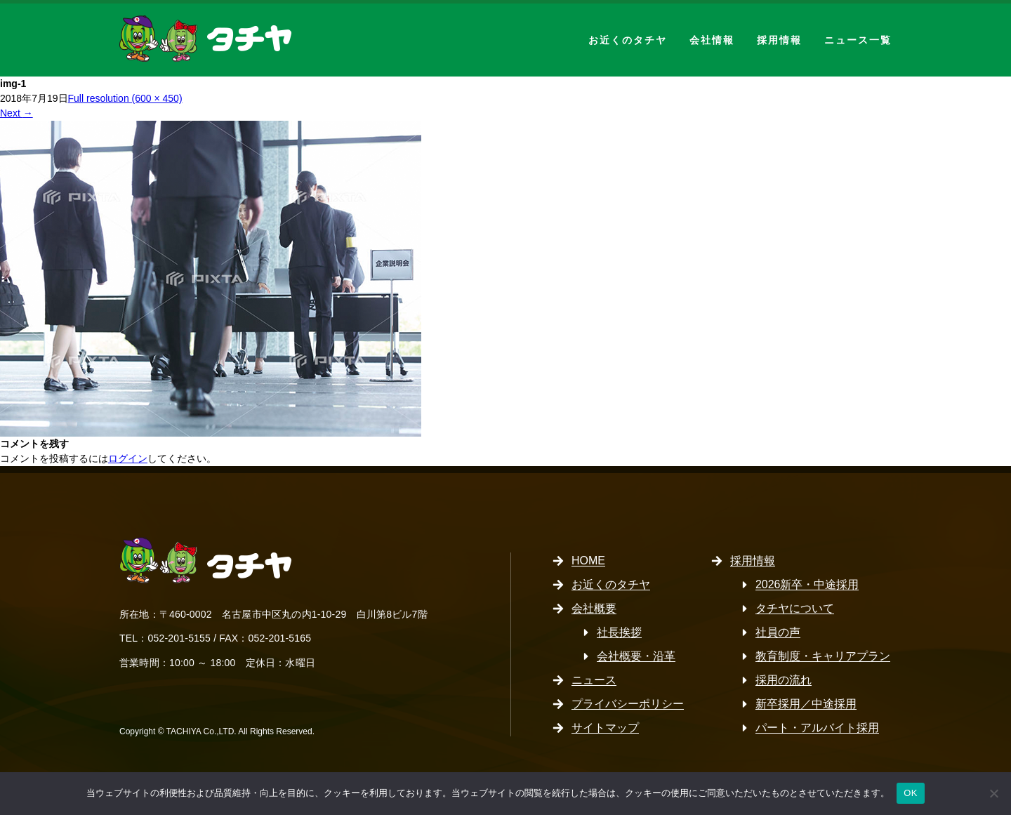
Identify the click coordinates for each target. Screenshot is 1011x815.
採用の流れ (783, 680)
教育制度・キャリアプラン (822, 656)
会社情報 (711, 40)
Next (16, 113)
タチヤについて (794, 608)
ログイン (127, 458)
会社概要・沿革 (636, 656)
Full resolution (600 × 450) (125, 98)
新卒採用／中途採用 (806, 704)
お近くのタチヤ (627, 40)
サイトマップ (605, 728)
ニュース (593, 680)
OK (910, 793)
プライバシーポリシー (627, 704)
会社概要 (593, 608)
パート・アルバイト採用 (817, 728)
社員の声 (777, 632)
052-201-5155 (179, 638)
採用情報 (779, 40)
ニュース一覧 (858, 40)
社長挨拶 (619, 632)
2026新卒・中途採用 (807, 584)
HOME (588, 560)
